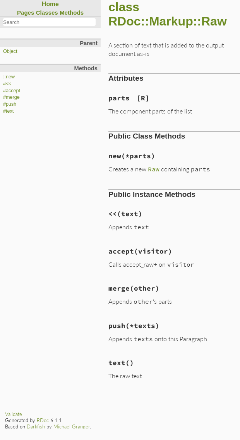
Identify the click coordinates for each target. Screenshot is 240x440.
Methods (72, 12)
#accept (11, 90)
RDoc (43, 420)
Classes (47, 12)
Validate (13, 414)
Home (50, 4)
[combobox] (49, 22)
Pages (25, 12)
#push (9, 104)
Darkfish (36, 426)
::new (9, 77)
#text (8, 111)
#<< (7, 83)
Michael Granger (71, 426)
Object (10, 51)
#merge (11, 97)
